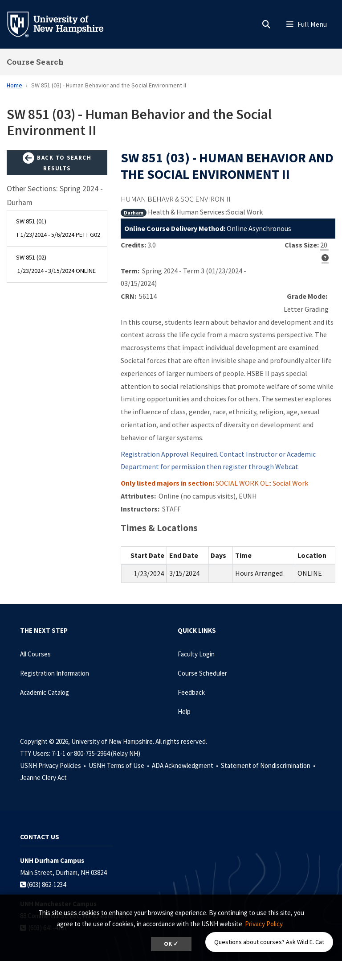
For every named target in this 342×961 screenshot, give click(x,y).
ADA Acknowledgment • (186, 765)
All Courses (35, 654)
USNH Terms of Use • (120, 765)
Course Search (35, 62)
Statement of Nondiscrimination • (269, 765)
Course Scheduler (202, 673)
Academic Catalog (44, 692)
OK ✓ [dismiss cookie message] (171, 944)
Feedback (191, 692)
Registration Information (54, 673)
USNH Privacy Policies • (53, 765)
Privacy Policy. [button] (264, 924)
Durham (133, 212)
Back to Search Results (57, 162)
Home (14, 85)
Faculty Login (196, 654)
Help (184, 711)
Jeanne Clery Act (43, 777)
